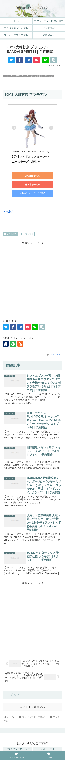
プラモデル (10, 234)
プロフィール (47, 748)
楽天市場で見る (32, 184)
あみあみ (8, 211)
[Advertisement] (32, 278)
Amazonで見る (32, 176)
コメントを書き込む (32, 706)
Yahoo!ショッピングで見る (32, 193)
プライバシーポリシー (18, 748)
